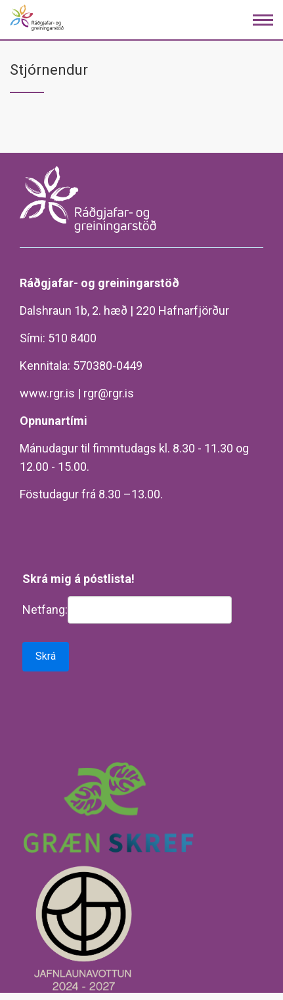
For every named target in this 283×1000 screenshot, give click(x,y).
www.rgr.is (47, 393)
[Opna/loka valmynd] (263, 20)
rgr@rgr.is (108, 393)
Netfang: (45, 609)
